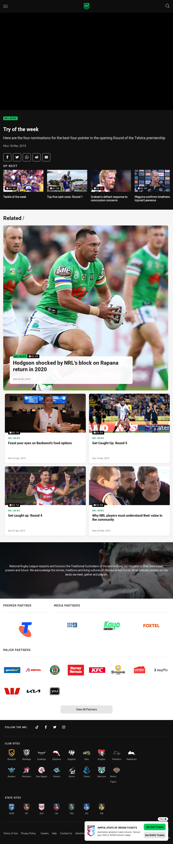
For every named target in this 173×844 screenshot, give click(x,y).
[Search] (167, 6)
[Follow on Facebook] (45, 727)
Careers (45, 833)
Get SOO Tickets (154, 827)
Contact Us (66, 833)
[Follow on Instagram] (63, 727)
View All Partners (86, 709)
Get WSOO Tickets (154, 835)
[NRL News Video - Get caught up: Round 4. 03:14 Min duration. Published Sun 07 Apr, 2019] (45, 501)
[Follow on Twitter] (54, 727)
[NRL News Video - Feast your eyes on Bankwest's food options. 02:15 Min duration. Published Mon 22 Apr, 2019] (45, 428)
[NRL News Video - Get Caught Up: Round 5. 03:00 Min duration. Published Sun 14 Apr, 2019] (129, 428)
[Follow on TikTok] (37, 727)
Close (163, 819)
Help (54, 833)
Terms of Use (10, 833)
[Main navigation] (5, 6)
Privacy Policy (28, 833)
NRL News (10, 118)
